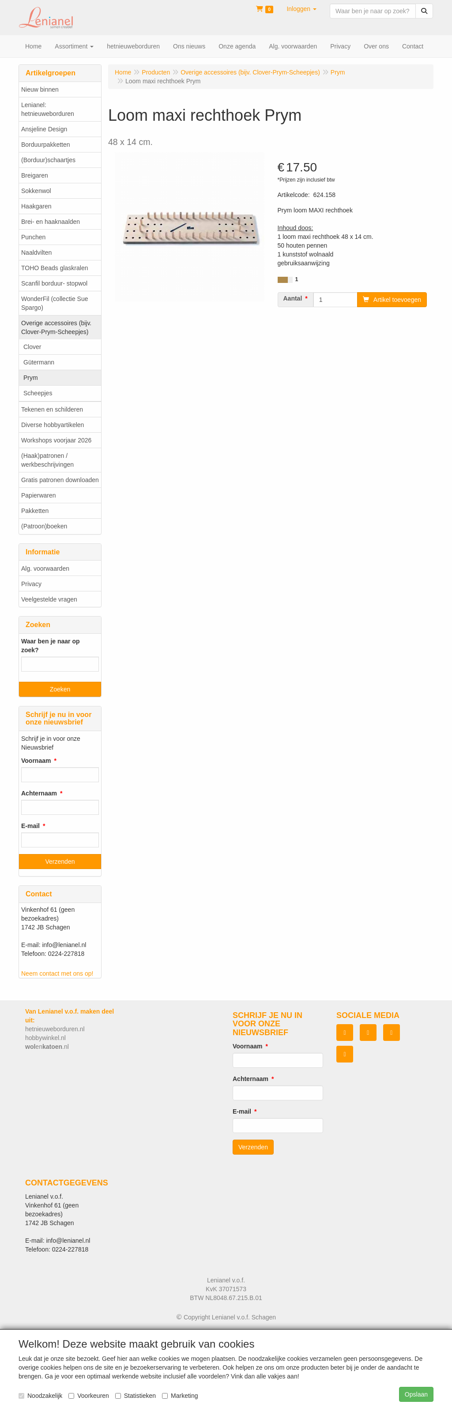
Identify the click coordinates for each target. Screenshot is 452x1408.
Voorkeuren (88, 1395)
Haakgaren (36, 206)
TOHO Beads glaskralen (54, 267)
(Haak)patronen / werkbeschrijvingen (47, 460)
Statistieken (135, 1395)
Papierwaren (38, 495)
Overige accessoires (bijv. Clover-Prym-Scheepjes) (56, 327)
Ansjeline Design (44, 129)
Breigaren (34, 175)
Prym (30, 377)
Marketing (180, 1395)
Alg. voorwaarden (45, 568)
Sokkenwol (36, 190)
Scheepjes (37, 393)
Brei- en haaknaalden (50, 221)
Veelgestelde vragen (49, 599)
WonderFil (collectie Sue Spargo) (54, 303)
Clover (32, 346)
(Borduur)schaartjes (48, 159)
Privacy (31, 583)
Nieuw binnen (40, 89)
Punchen (33, 237)
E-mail (30, 825)
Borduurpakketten (45, 144)
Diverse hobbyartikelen (52, 424)
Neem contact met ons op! (57, 973)
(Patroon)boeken (44, 526)
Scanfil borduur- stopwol (54, 283)
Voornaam (36, 760)
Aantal (292, 298)
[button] (301, 9)
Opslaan (416, 1394)
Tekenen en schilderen (52, 409)
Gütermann (38, 362)
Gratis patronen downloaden (60, 479)
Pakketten (35, 510)
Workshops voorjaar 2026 (56, 440)
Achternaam (39, 793)
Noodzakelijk (40, 1395)
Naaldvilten (36, 252)
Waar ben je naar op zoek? (50, 646)
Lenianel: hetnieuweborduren (47, 109)
